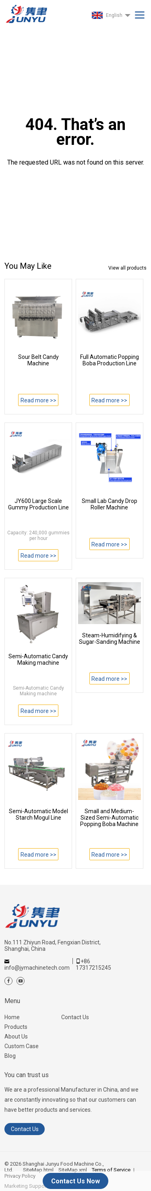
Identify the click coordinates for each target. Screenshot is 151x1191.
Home (12, 1017)
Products (15, 1027)
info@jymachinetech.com (37, 967)
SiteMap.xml (72, 1170)
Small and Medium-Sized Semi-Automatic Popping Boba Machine (109, 817)
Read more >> (38, 400)
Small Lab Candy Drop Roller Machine (109, 504)
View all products (127, 268)
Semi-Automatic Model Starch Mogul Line (38, 814)
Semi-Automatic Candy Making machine (38, 659)
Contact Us (75, 1017)
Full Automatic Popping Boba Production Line (109, 360)
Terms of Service (111, 1170)
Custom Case (21, 1046)
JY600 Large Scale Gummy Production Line (38, 504)
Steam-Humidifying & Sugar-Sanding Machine (109, 638)
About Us (16, 1036)
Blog (10, 1056)
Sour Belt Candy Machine (38, 360)
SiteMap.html (38, 1170)
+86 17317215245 (93, 964)
